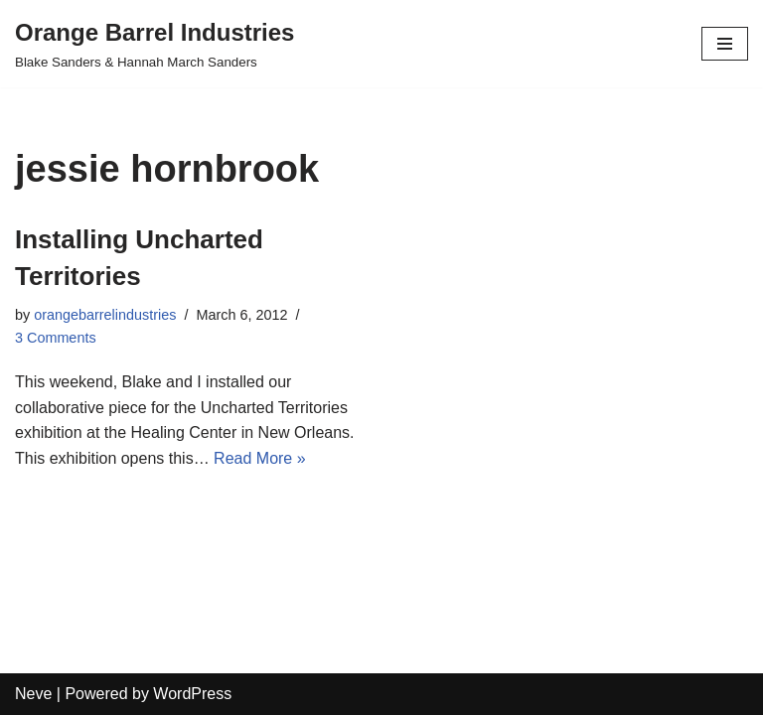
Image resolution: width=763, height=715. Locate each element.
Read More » (260, 458)
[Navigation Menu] (724, 44)
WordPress (192, 693)
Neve (33, 693)
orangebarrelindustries (105, 315)
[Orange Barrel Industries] (154, 43)
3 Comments (55, 338)
